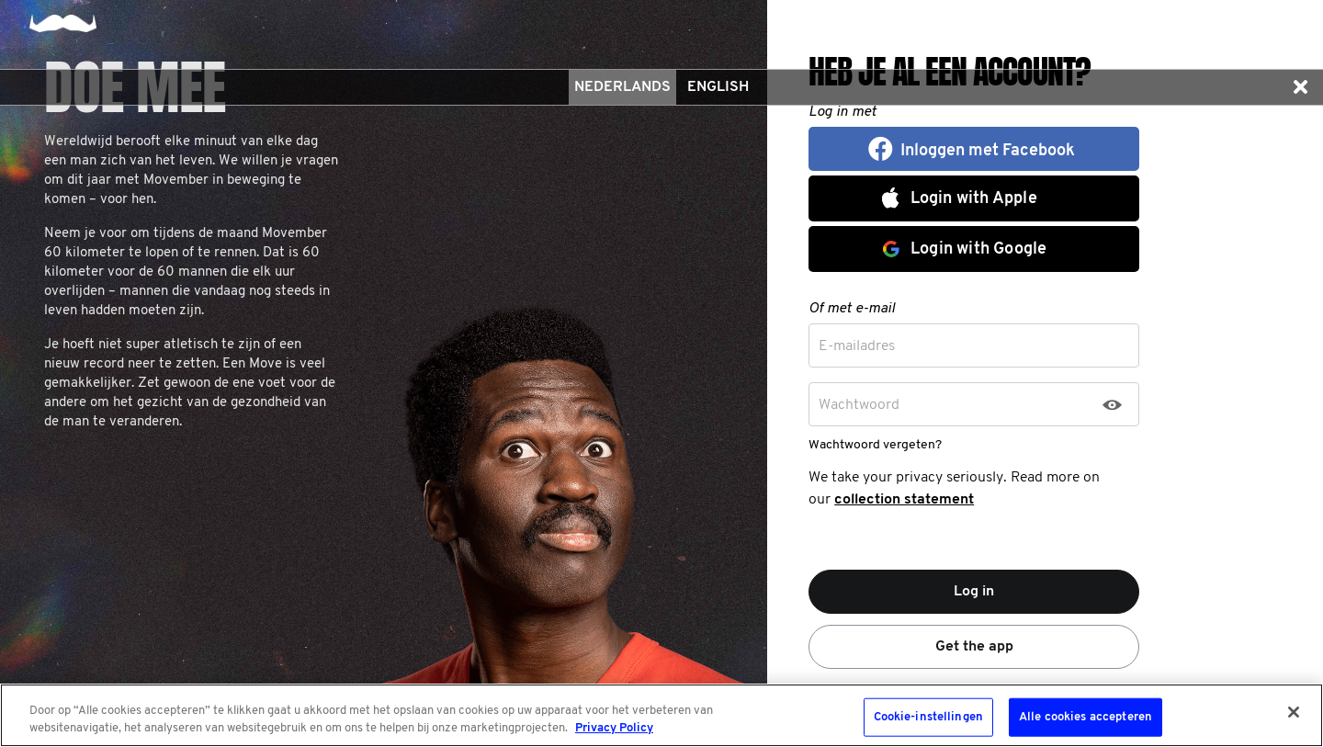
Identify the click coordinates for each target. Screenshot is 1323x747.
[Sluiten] (1293, 712)
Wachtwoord (859, 405)
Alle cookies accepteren (1085, 717)
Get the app (974, 646)
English (718, 87)
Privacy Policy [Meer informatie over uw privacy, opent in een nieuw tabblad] (614, 728)
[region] (661, 715)
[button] (1300, 87)
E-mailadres (857, 346)
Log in (974, 591)
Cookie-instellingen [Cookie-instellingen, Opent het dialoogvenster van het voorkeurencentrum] (928, 717)
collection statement (904, 499)
